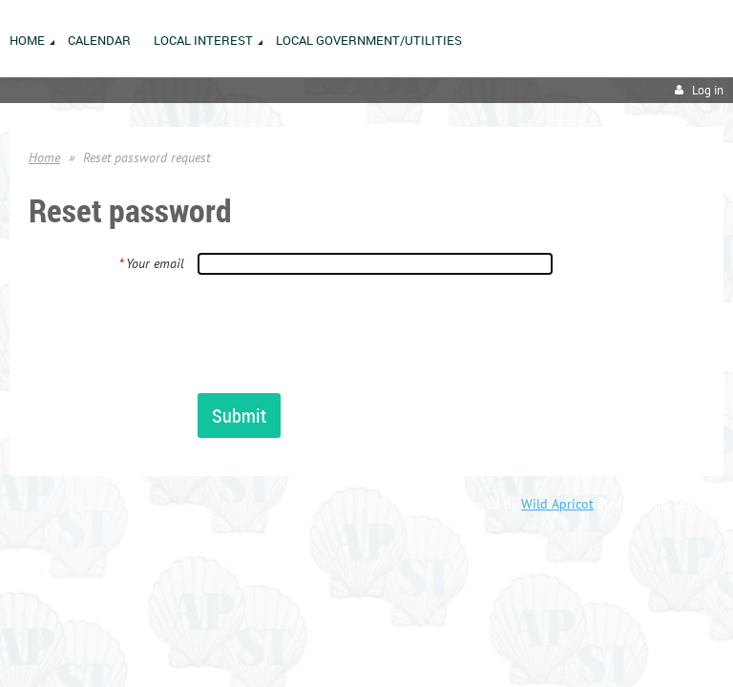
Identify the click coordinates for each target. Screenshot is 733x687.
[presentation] (343, 333)
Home (44, 157)
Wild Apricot (557, 503)
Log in (707, 90)
